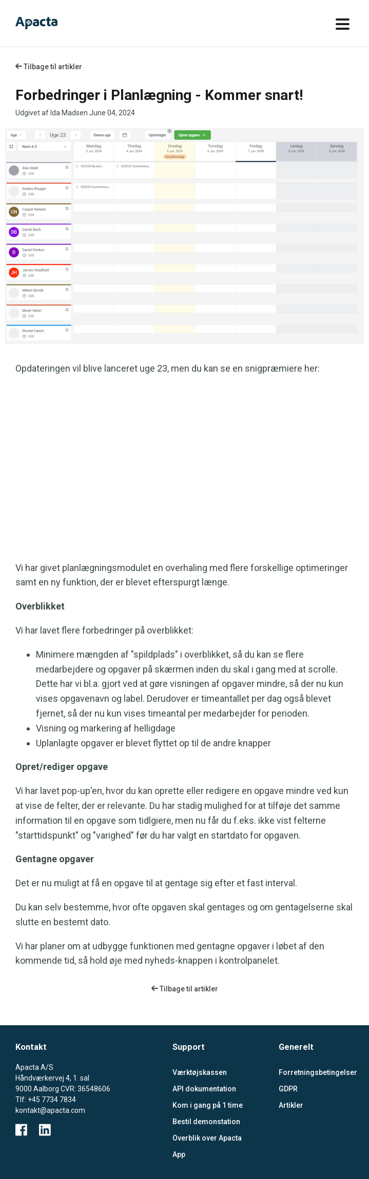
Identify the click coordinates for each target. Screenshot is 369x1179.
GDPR (288, 1089)
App (178, 1154)
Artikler (291, 1105)
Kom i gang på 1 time (207, 1105)
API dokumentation (204, 1089)
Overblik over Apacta (207, 1138)
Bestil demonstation (206, 1121)
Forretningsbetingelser (316, 1072)
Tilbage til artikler (48, 67)
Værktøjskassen (199, 1072)
